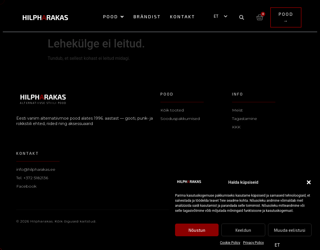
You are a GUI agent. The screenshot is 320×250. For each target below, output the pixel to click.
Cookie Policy (230, 243)
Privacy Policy (253, 243)
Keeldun (243, 230)
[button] (309, 182)
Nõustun (197, 230)
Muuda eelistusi (289, 230)
